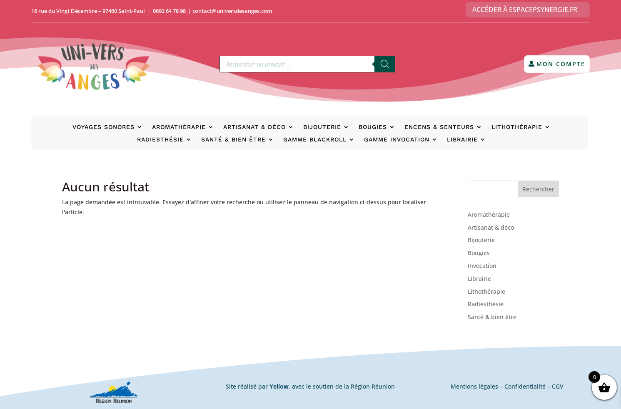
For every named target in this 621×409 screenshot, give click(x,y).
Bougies (373, 127)
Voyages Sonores (103, 127)
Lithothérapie (516, 127)
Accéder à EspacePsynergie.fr (524, 9)
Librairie (462, 139)
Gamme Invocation (396, 139)
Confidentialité (525, 386)
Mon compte (560, 64)
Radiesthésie (160, 139)
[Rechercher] (384, 64)
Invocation (482, 266)
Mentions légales (474, 386)
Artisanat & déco (254, 127)
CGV (558, 386)
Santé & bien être (233, 139)
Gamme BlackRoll (315, 139)
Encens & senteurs (439, 127)
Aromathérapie (179, 127)
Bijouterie (322, 127)
